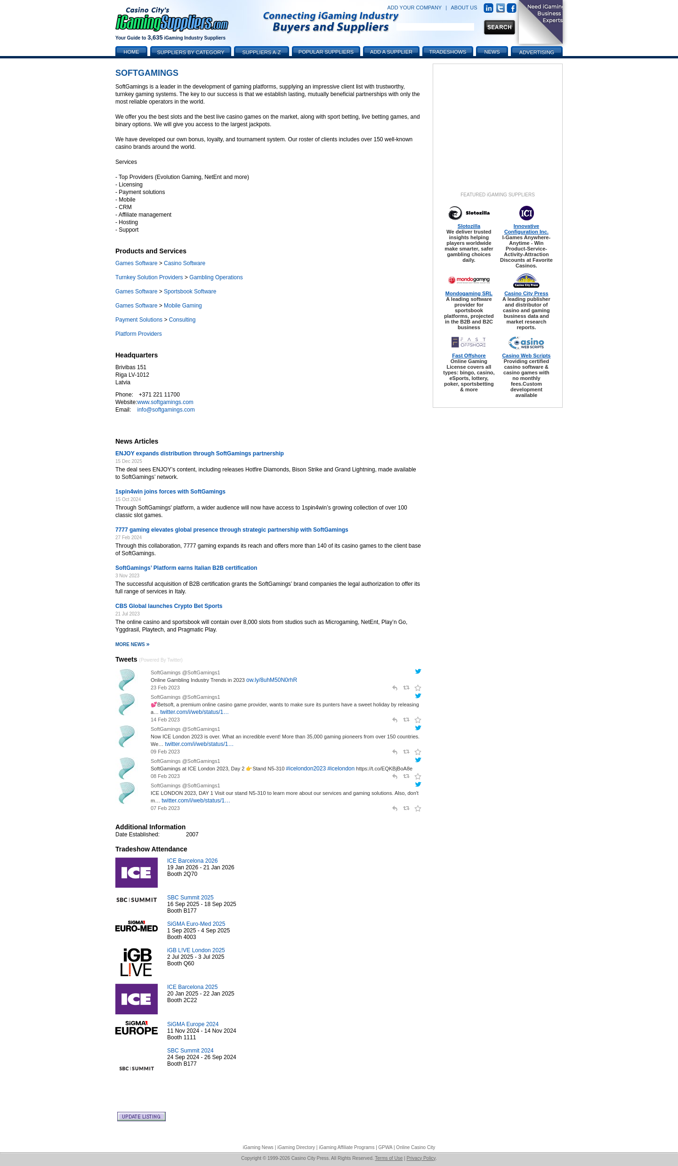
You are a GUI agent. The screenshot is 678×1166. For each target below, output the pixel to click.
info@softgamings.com (165, 409)
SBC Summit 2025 (190, 897)
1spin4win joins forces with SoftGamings (170, 491)
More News (132, 644)
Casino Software (184, 263)
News (492, 52)
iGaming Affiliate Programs (346, 1147)
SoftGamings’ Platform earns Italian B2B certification (186, 568)
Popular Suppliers (326, 52)
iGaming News (258, 1147)
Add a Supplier (391, 52)
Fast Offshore (469, 355)
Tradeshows (448, 52)
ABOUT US (464, 7)
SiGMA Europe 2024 (192, 1024)
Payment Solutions (138, 319)
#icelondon (341, 768)
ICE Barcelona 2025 (192, 987)
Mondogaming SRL (468, 293)
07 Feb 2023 (165, 808)
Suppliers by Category (190, 52)
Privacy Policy (421, 1158)
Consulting (182, 319)
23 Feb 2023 (165, 687)
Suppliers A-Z (261, 52)
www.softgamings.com (165, 402)
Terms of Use (389, 1158)
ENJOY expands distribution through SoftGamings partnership (199, 453)
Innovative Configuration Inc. (526, 229)
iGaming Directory (296, 1147)
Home (131, 52)
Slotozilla (469, 226)
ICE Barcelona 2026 (192, 861)
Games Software (136, 263)
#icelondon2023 (306, 768)
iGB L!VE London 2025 (196, 950)
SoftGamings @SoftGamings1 (185, 672)
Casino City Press (526, 293)
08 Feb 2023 (165, 776)
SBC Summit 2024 (190, 1050)
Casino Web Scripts (526, 355)
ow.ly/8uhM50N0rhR (271, 680)
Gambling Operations (215, 277)
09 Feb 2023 (165, 751)
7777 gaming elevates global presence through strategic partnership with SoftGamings (231, 529)
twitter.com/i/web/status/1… (194, 712)
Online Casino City (415, 1147)
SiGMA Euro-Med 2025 (196, 924)
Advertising (536, 52)
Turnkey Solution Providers (149, 277)
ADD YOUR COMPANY (414, 7)
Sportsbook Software (190, 291)
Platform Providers (138, 334)
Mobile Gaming (183, 305)
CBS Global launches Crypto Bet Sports (168, 606)
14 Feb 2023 (165, 719)
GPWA (386, 1147)
